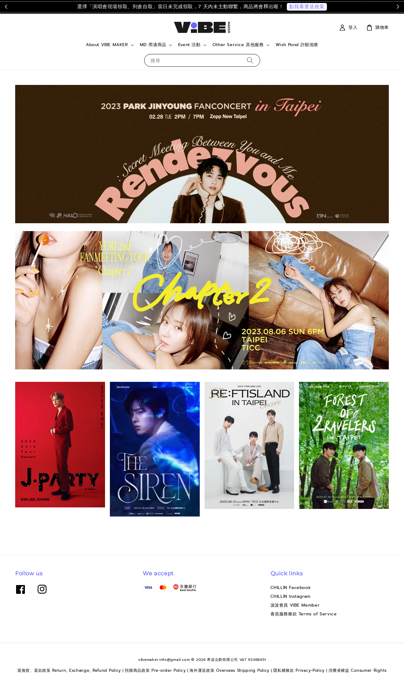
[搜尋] (250, 60)
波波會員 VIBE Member (295, 605)
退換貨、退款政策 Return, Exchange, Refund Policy (69, 670)
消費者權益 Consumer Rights (357, 670)
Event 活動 (189, 45)
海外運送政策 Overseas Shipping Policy (229, 670)
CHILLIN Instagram (290, 596)
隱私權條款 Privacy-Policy (299, 670)
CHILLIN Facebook (290, 588)
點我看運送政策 (306, 6)
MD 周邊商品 (153, 45)
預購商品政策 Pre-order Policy (155, 670)
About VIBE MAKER (107, 45)
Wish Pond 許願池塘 (297, 45)
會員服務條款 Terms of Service (303, 614)
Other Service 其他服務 (238, 45)
